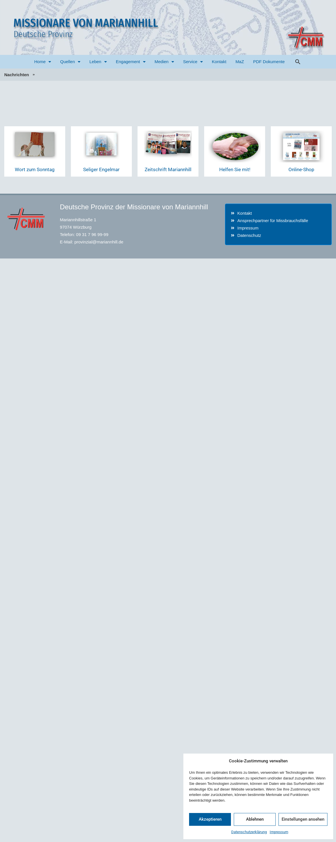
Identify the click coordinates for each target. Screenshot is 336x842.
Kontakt (219, 61)
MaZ (239, 61)
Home (42, 62)
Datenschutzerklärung (249, 832)
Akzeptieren (210, 819)
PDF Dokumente (269, 61)
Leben (98, 62)
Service (193, 62)
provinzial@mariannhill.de (98, 241)
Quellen (70, 62)
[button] (297, 62)
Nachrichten (16, 74)
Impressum (279, 832)
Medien (164, 62)
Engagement (131, 62)
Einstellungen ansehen (303, 819)
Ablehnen (255, 819)
